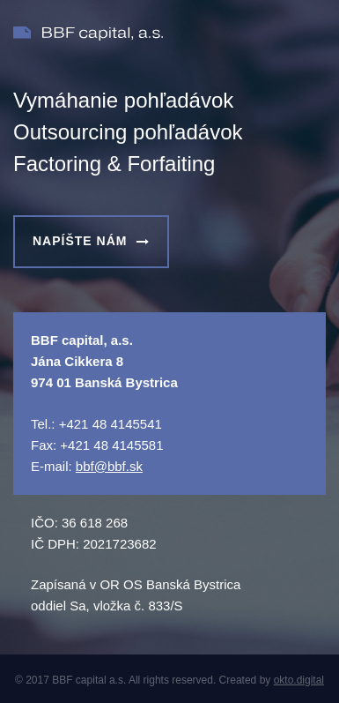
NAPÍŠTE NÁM (91, 241)
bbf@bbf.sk (109, 466)
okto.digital (299, 680)
